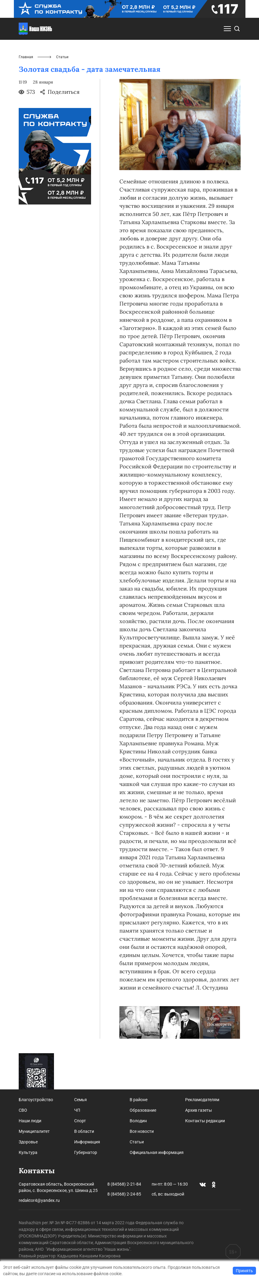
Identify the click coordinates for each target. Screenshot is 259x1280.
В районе (138, 1099)
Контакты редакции (205, 1120)
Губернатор (85, 1152)
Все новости (142, 1131)
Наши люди (30, 1120)
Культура (28, 1152)
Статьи (137, 1141)
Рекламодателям (202, 1099)
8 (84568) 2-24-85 (124, 1194)
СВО (23, 1110)
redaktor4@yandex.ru (39, 1200)
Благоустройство (36, 1099)
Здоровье (28, 1141)
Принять (244, 1270)
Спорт (80, 1120)
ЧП (77, 1110)
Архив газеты (198, 1110)
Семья (80, 1099)
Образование (143, 1110)
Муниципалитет (34, 1131)
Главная (26, 57)
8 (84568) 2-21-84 (124, 1184)
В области (84, 1131)
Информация (87, 1141)
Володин (138, 1120)
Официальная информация (157, 1152)
